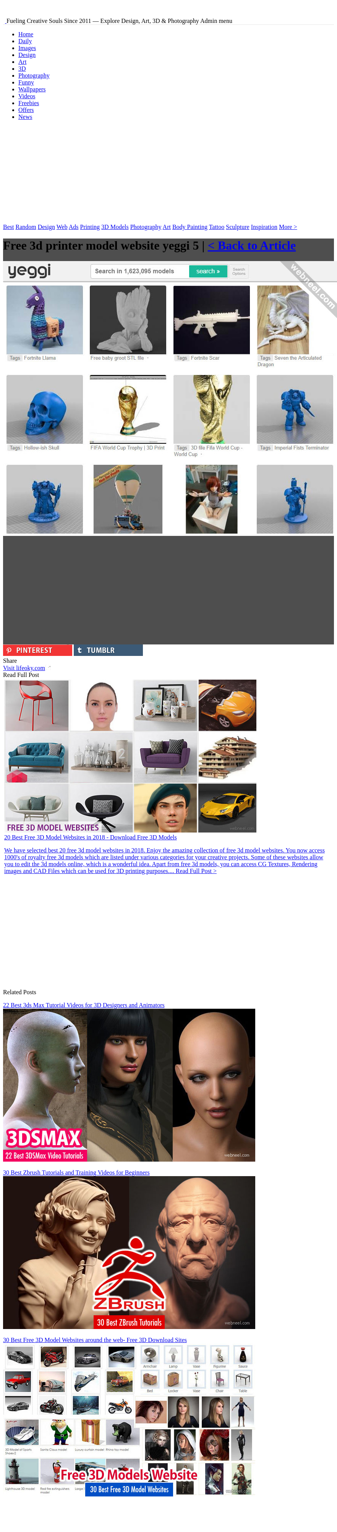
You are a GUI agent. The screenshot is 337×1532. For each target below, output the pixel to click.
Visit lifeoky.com (27, 668)
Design (27, 55)
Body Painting (189, 227)
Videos (26, 96)
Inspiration (264, 227)
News (25, 117)
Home (25, 34)
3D (22, 68)
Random (25, 227)
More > (288, 227)
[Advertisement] (60, 174)
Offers (26, 110)
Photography (34, 75)
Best (8, 227)
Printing (90, 227)
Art (22, 61)
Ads (74, 227)
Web (62, 227)
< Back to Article (252, 245)
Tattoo (217, 227)
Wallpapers (32, 89)
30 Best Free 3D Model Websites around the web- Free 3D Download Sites (95, 1340)
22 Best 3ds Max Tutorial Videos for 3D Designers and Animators (84, 1005)
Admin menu (216, 21)
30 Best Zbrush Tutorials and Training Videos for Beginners (76, 1172)
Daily (25, 41)
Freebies (28, 103)
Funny (26, 82)
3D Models (115, 227)
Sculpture (237, 227)
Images (27, 48)
